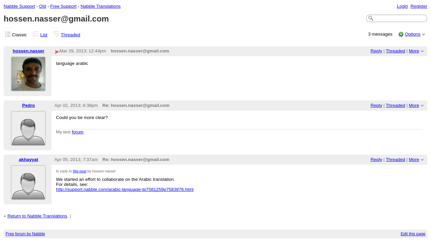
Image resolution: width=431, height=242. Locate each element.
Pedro (28, 105)
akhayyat (28, 159)
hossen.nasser (28, 50)
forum (77, 131)
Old (42, 6)
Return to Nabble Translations (37, 215)
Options (412, 34)
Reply (376, 50)
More (414, 50)
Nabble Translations (100, 6)
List (43, 34)
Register (418, 6)
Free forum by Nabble (25, 234)
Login (402, 6)
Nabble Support (19, 6)
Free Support (63, 6)
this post (79, 171)
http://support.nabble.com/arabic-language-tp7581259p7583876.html (125, 189)
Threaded (70, 34)
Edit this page (413, 234)
